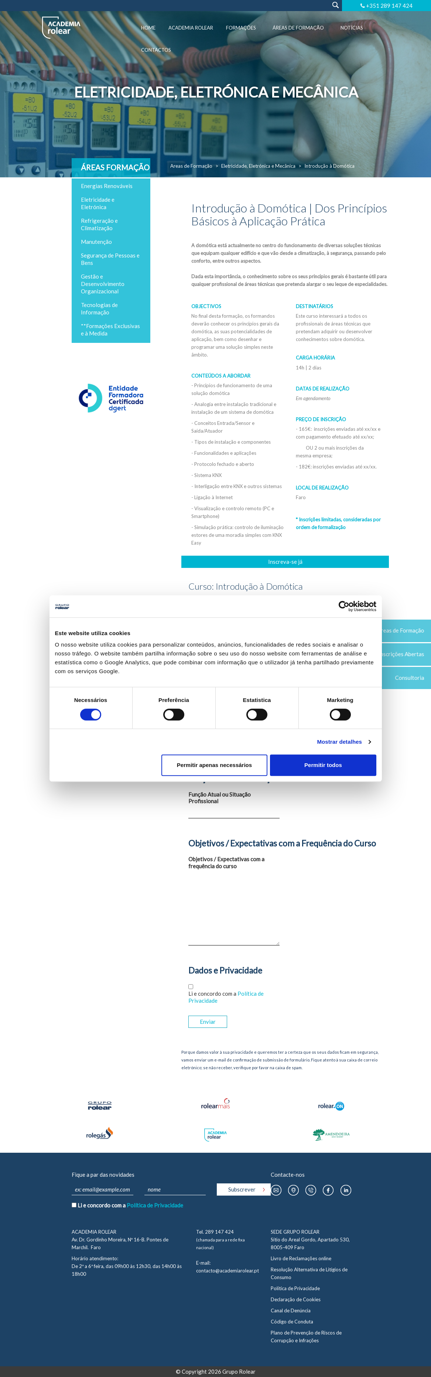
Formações (241, 28)
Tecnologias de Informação (99, 308)
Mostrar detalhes (339, 742)
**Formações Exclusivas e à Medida (110, 330)
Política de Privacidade (155, 1205)
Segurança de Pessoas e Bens (110, 259)
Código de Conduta (292, 1322)
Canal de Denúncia (291, 1310)
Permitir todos (323, 765)
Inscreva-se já (285, 561)
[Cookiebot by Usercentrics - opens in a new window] (344, 606)
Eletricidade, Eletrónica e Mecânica (258, 166)
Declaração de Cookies (296, 1299)
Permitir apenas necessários (214, 765)
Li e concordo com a (226, 997)
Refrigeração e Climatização (99, 224)
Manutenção (96, 241)
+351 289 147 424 (389, 5)
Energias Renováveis (107, 186)
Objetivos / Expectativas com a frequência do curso (226, 862)
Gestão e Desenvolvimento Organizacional (102, 283)
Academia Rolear (190, 28)
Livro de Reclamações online (301, 1258)
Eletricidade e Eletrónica (97, 203)
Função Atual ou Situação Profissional (219, 798)
